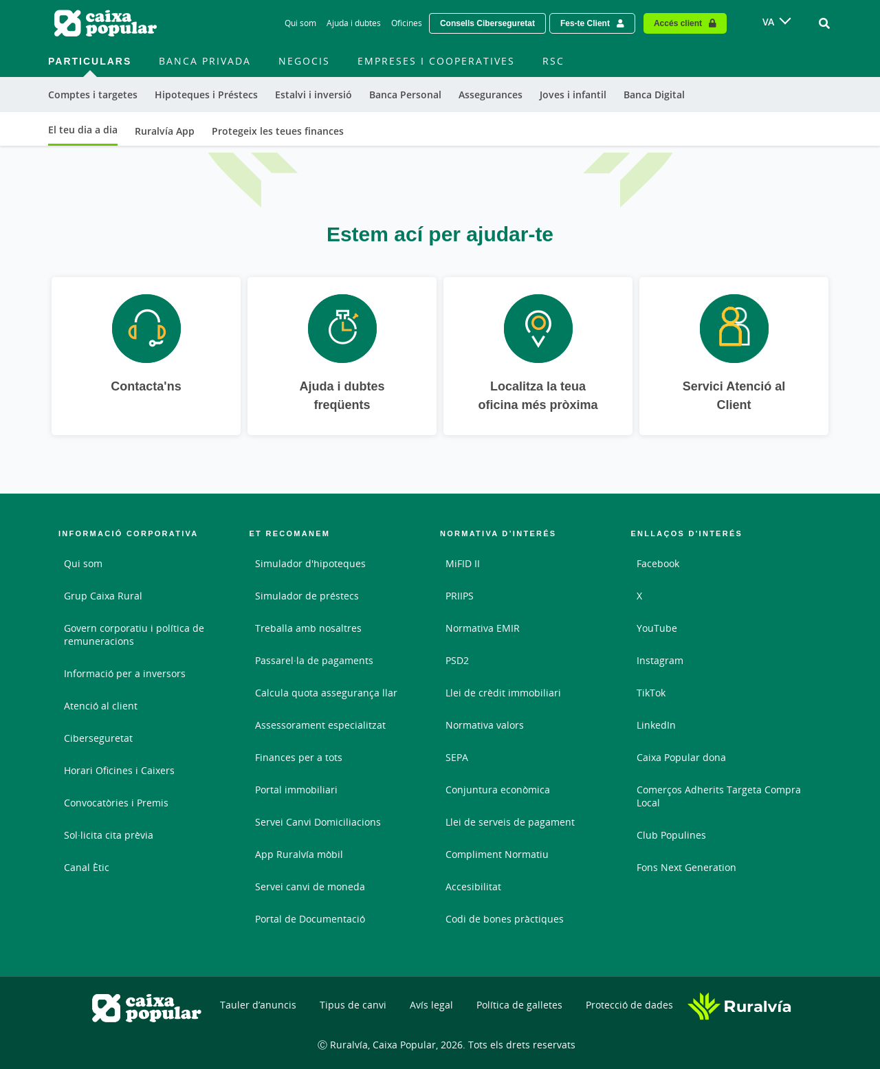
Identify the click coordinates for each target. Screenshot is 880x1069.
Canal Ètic (86, 867)
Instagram (660, 660)
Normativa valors (485, 724)
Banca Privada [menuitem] (205, 60)
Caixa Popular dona (681, 757)
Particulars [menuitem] (89, 60)
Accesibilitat (473, 886)
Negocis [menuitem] (304, 60)
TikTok (651, 692)
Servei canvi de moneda (310, 886)
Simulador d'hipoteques (310, 563)
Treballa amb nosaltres (308, 628)
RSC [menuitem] (553, 60)
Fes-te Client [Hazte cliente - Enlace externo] (585, 23)
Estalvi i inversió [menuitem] (313, 94)
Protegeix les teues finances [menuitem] (278, 130)
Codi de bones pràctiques (505, 918)
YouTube (657, 628)
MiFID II (463, 563)
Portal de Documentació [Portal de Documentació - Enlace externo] (310, 918)
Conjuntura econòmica (498, 789)
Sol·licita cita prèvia (108, 834)
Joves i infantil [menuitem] (573, 94)
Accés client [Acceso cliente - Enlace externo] (678, 23)
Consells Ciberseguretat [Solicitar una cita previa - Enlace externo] (487, 23)
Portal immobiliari (296, 789)
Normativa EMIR (483, 628)
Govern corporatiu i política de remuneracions (134, 634)
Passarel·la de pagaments (314, 660)
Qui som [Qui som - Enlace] (300, 23)
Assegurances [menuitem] (490, 94)
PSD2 (457, 660)
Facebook (658, 563)
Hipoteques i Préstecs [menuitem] (206, 94)
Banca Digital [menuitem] (654, 94)
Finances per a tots (298, 757)
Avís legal (431, 1005)
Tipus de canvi (353, 1005)
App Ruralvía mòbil (299, 854)
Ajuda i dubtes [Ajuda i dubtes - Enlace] (354, 23)
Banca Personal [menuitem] (405, 94)
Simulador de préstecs (307, 595)
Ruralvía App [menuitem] (165, 130)
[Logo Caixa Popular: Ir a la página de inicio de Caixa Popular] (107, 23)
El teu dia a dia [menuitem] (83, 129)
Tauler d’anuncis (258, 1005)
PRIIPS (460, 595)
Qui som (83, 563)
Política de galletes (519, 1005)
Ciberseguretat (98, 738)
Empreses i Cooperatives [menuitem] (436, 60)
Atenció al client (101, 705)
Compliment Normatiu (497, 854)
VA (768, 21)
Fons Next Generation (686, 867)
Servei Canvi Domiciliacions (318, 821)
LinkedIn (656, 724)
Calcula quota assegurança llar (326, 692)
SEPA (457, 757)
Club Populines (671, 834)
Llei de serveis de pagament (510, 821)
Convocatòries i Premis (116, 802)
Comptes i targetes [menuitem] (93, 94)
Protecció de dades (629, 1005)
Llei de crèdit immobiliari (503, 692)
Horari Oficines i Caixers (119, 770)
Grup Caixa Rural (103, 595)
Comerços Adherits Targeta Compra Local (719, 796)
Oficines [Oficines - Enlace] (406, 23)
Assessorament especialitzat (320, 724)
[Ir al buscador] (824, 23)
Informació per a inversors (125, 673)
